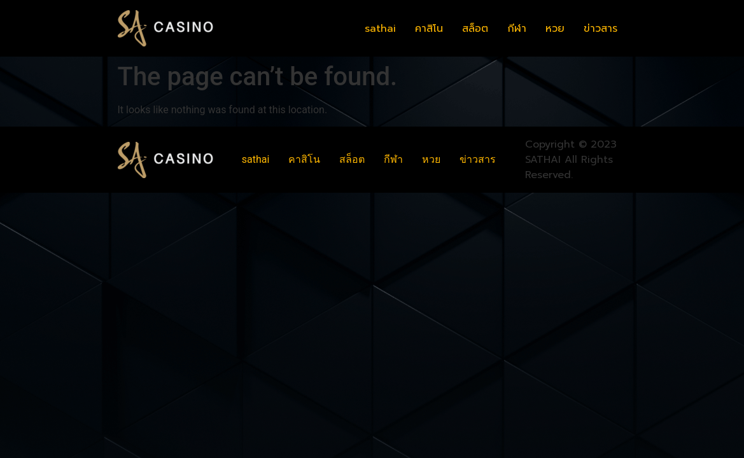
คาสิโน (429, 28)
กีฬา (516, 28)
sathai (380, 28)
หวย (555, 28)
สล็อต (475, 28)
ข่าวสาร (600, 28)
